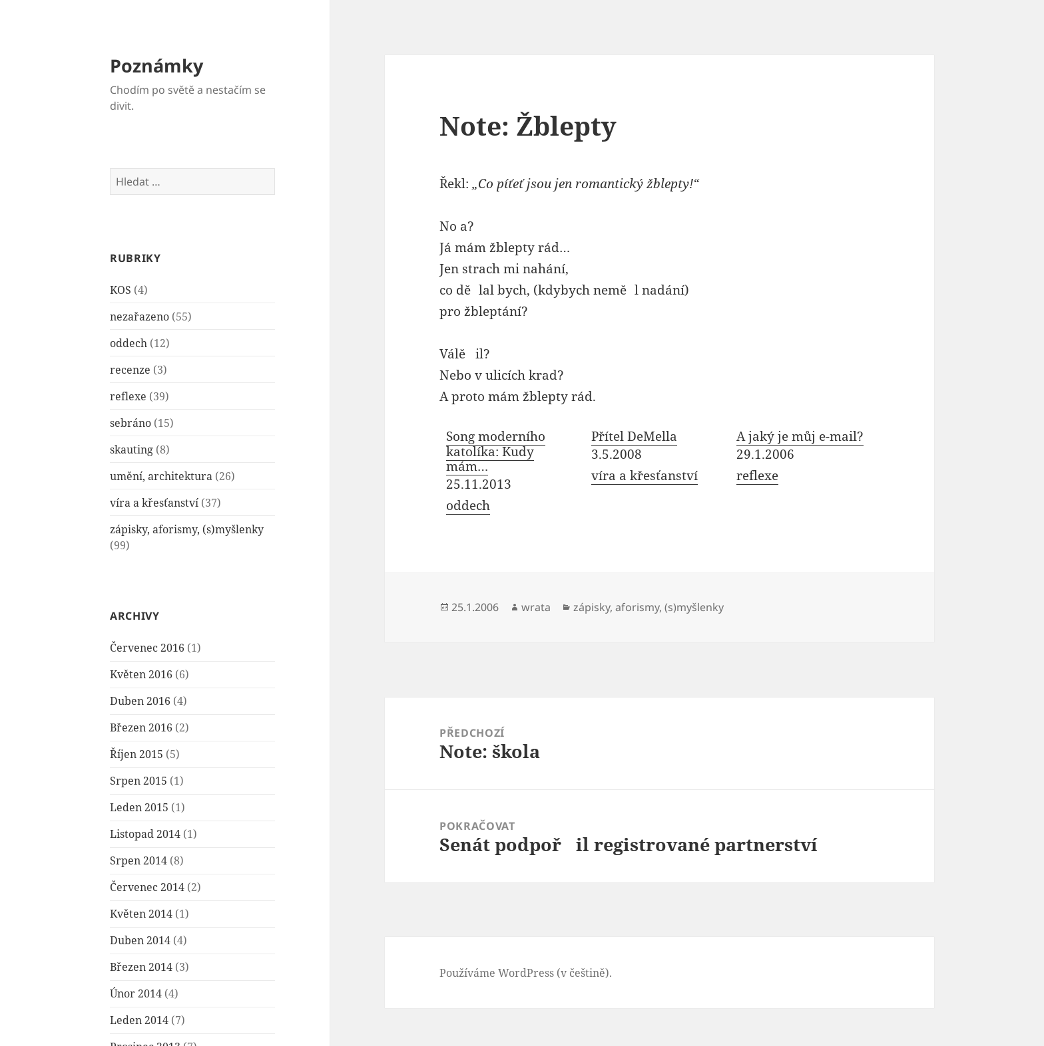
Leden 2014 (139, 1020)
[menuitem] (512, 473)
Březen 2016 (141, 727)
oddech (128, 343)
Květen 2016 (141, 674)
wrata (536, 607)
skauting (131, 449)
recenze (130, 369)
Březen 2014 (141, 967)
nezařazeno (139, 316)
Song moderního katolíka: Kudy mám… (495, 451)
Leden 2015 (139, 807)
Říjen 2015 (136, 754)
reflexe (128, 396)
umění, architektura (161, 476)
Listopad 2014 (145, 834)
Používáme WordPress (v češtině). (525, 973)
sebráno (130, 423)
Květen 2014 (141, 913)
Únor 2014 (136, 993)
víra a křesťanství (154, 502)
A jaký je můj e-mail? (800, 436)
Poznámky (156, 65)
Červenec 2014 (147, 887)
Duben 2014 (140, 940)
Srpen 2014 (138, 860)
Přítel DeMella (634, 436)
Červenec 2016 (147, 647)
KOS (120, 290)
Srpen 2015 (138, 780)
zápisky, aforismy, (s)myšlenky (187, 529)
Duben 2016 (140, 701)
